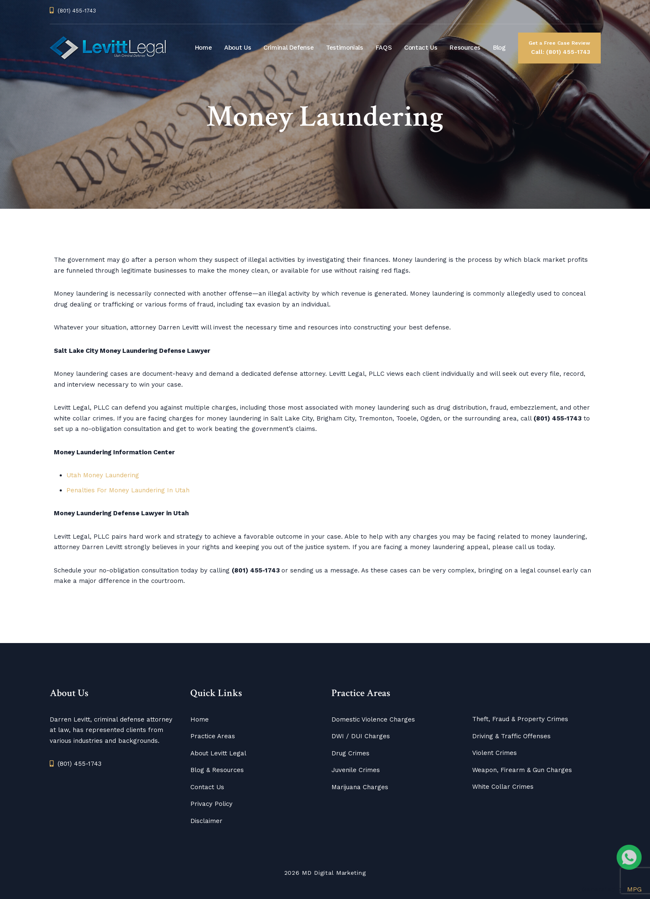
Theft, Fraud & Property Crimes (520, 719)
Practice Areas (212, 736)
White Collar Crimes (503, 786)
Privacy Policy (211, 804)
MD (306, 872)
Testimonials (344, 47)
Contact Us (420, 47)
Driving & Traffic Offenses (511, 736)
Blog (499, 47)
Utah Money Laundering (102, 475)
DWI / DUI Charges (360, 736)
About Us (237, 47)
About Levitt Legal (218, 753)
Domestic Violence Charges (373, 719)
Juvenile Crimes (355, 770)
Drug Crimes (350, 753)
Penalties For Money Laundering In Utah (128, 490)
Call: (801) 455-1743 (559, 47)
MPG (634, 889)
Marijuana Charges (359, 787)
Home (203, 47)
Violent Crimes (494, 753)
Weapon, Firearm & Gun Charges (522, 770)
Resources (465, 47)
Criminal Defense (288, 47)
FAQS (384, 47)
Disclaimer (206, 821)
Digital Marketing (340, 872)
